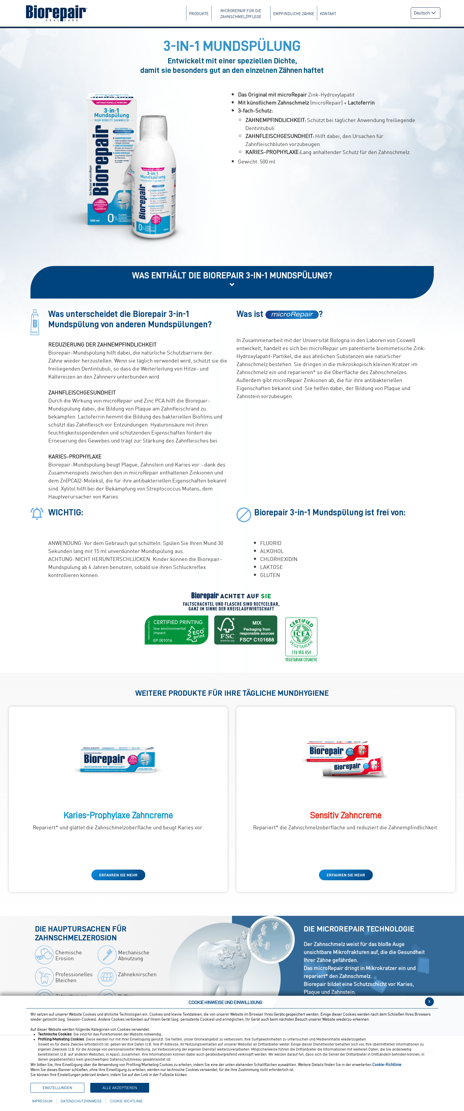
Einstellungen (57, 1088)
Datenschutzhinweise (81, 1101)
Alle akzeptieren (119, 1088)
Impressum (42, 1101)
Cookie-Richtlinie (126, 1101)
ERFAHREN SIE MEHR (118, 875)
